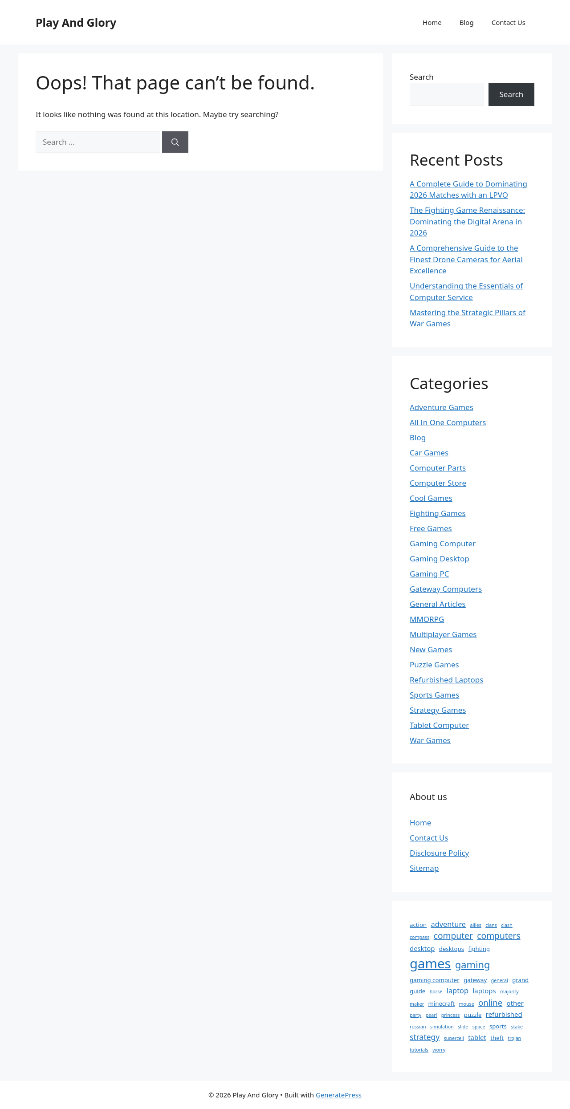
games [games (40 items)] (430, 963)
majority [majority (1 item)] (509, 991)
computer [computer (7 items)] (453, 936)
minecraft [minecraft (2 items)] (441, 1003)
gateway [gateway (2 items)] (475, 980)
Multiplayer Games (443, 634)
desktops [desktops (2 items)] (451, 949)
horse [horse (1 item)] (436, 991)
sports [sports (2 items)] (498, 1026)
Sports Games (434, 695)
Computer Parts (438, 468)
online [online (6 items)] (490, 1002)
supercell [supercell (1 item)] (454, 1038)
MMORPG (427, 619)
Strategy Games (438, 710)
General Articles (438, 604)
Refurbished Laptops (446, 679)
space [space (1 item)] (478, 1027)
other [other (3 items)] (515, 1003)
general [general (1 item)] (499, 980)
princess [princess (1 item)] (450, 1015)
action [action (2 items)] (418, 925)
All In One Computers (448, 422)
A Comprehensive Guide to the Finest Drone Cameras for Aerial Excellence (466, 259)
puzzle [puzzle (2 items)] (473, 1015)
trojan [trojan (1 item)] (514, 1038)
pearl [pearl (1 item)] (431, 1015)
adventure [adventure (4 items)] (448, 924)
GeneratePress (339, 1094)
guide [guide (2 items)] (417, 991)
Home (432, 22)
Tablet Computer (439, 725)
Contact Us (508, 22)
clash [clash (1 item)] (507, 925)
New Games (431, 649)
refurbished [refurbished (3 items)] (504, 1014)
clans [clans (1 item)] (491, 925)
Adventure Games (441, 407)
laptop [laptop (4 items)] (457, 990)
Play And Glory (76, 22)
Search (422, 77)
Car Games (429, 452)
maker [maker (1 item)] (417, 1004)
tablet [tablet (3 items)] (477, 1037)
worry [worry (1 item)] (438, 1050)
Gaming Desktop (439, 558)
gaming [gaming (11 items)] (472, 964)
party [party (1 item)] (415, 1015)
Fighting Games (438, 513)
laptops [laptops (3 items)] (484, 990)
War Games (430, 740)
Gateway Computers (446, 589)
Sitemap (424, 868)
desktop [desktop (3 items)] (422, 948)
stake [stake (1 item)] (517, 1027)
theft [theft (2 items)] (497, 1038)
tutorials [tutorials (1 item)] (419, 1050)
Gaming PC (429, 574)
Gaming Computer (443, 543)
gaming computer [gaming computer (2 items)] (435, 980)
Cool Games (431, 498)
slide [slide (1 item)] (463, 1027)
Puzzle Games (434, 664)
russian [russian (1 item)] (418, 1027)
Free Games (431, 528)
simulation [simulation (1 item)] (442, 1027)
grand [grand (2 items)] (520, 980)
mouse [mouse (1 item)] (466, 1004)
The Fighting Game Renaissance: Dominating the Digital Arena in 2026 (467, 221)
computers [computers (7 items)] (498, 936)
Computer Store (438, 483)
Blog (467, 22)
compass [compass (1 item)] (419, 937)
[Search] (175, 142)
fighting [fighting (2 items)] (479, 949)
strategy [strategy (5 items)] (425, 1037)
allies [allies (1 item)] (475, 925)
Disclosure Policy (439, 853)
